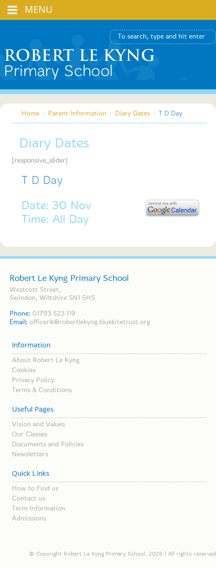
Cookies (24, 370)
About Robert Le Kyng (45, 360)
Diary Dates (132, 113)
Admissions (29, 518)
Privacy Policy (33, 380)
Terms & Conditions (42, 390)
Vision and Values (38, 424)
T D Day (42, 181)
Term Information (39, 508)
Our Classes (29, 434)
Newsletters (30, 454)
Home (30, 113)
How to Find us (35, 488)
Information (31, 345)
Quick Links (30, 474)
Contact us (28, 498)
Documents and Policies (48, 444)
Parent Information (77, 113)
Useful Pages (33, 410)
